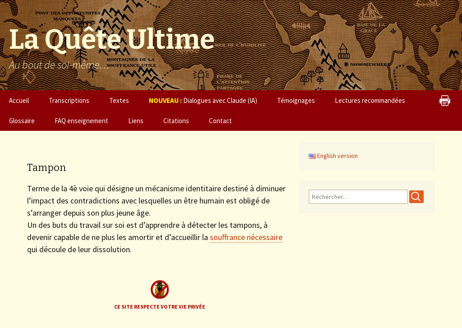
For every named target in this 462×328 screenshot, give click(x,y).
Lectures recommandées (370, 100)
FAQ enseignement (81, 120)
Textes (119, 100)
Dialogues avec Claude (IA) (203, 100)
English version (333, 156)
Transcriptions (69, 100)
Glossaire (22, 120)
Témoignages (296, 100)
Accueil (19, 100)
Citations (176, 120)
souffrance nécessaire (246, 237)
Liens (135, 120)
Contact (220, 120)
